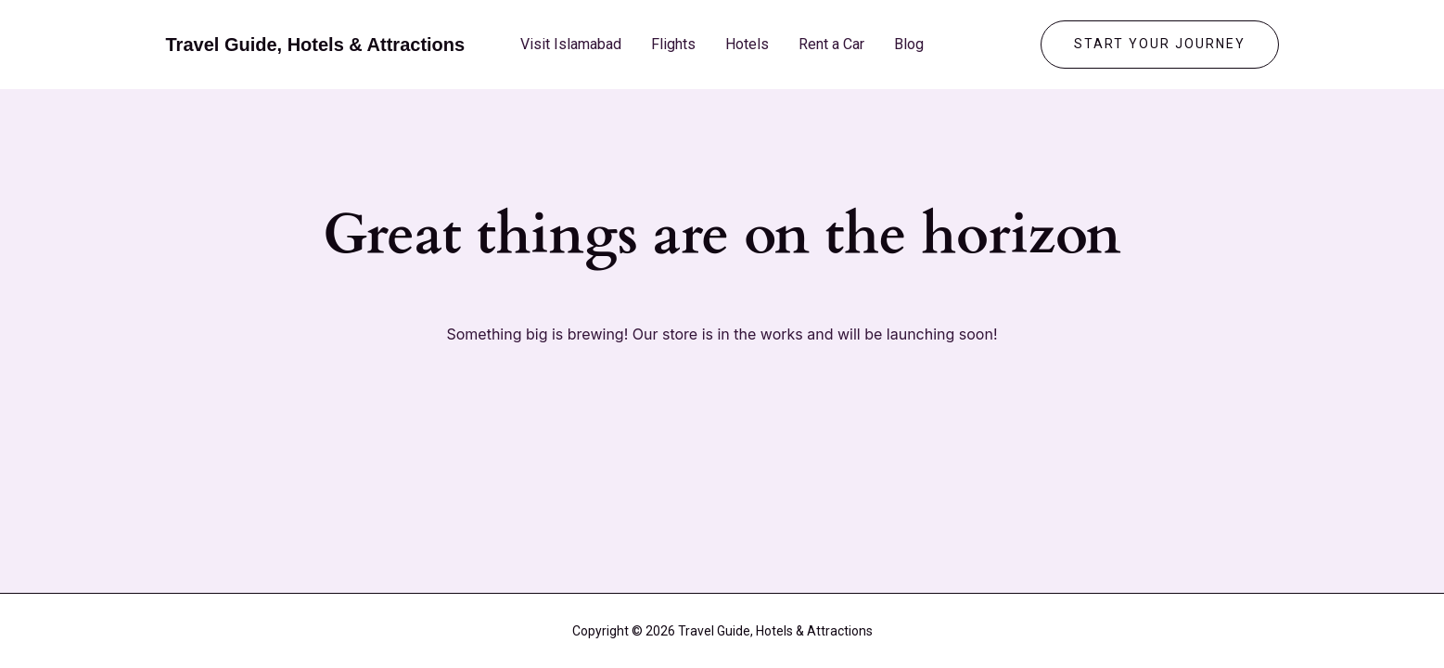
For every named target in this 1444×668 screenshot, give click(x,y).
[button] (1160, 44)
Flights (673, 44)
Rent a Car (831, 44)
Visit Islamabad (570, 44)
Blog (909, 44)
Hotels (747, 44)
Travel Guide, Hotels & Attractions (316, 44)
